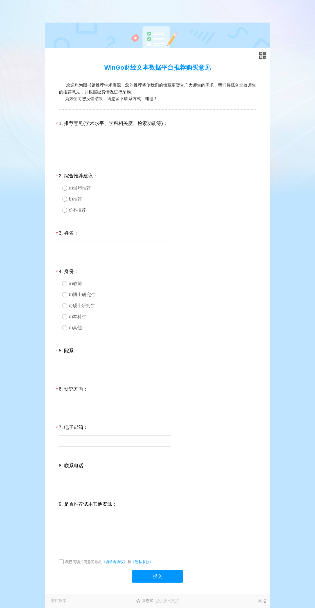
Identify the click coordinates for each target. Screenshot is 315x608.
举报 (262, 601)
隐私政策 (58, 600)
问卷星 (148, 600)
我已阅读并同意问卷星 (83, 562)
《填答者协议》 (114, 562)
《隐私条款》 (142, 562)
